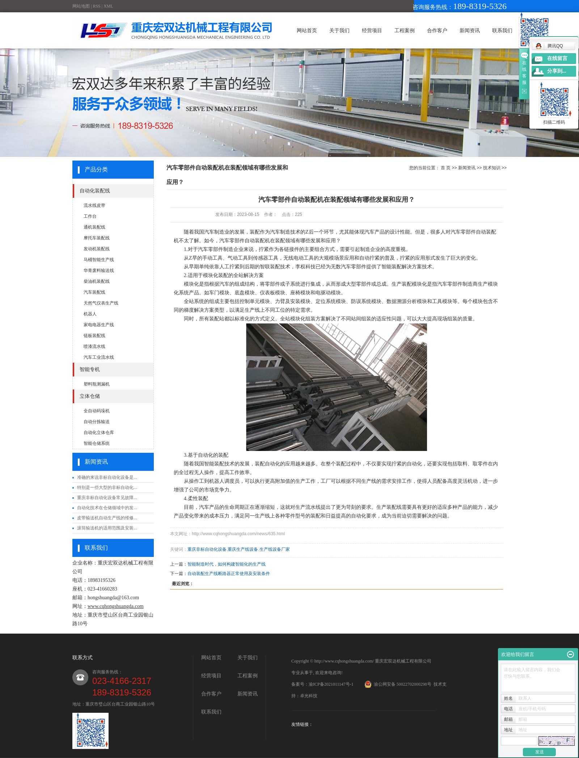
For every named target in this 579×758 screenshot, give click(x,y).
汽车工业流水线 (99, 357)
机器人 (90, 313)
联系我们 (502, 30)
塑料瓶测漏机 (97, 384)
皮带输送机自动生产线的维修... (107, 517)
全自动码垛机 (97, 410)
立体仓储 (90, 396)
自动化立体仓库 (99, 432)
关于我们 (339, 30)
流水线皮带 (94, 205)
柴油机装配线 (97, 281)
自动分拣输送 (97, 421)
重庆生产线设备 (243, 549)
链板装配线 (94, 335)
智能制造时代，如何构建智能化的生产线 (226, 564)
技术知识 (491, 167)
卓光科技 (308, 695)
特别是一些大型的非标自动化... (107, 487)
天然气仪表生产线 (101, 303)
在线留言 (557, 58)
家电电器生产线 (99, 324)
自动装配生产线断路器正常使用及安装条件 (228, 573)
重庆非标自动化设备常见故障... (107, 497)
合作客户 (437, 30)
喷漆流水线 (94, 346)
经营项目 (372, 30)
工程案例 (404, 30)
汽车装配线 (94, 292)
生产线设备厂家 (274, 549)
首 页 (446, 167)
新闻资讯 (470, 30)
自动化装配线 (95, 190)
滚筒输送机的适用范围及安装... (107, 528)
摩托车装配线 (97, 237)
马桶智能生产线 (99, 259)
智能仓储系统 (97, 443)
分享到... (556, 71)
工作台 (90, 216)
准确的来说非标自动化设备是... (107, 477)
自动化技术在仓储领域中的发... (107, 507)
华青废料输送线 (99, 270)
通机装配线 (94, 227)
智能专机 (90, 369)
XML (108, 6)
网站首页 (307, 30)
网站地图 (81, 6)
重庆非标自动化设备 (207, 549)
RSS (96, 6)
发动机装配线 (97, 248)
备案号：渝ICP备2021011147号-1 (322, 684)
